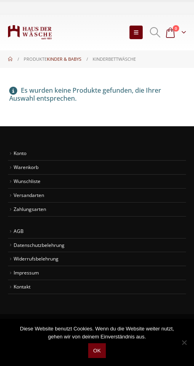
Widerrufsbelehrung (36, 258)
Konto (20, 153)
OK (97, 351)
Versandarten (29, 195)
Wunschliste (27, 181)
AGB (19, 231)
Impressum (26, 272)
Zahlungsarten (30, 209)
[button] (136, 32)
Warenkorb (26, 167)
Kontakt (22, 286)
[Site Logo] (30, 32)
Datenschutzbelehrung (39, 245)
